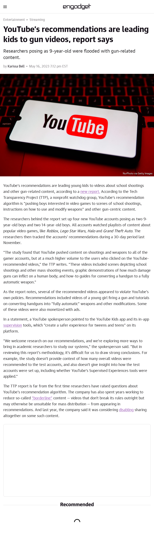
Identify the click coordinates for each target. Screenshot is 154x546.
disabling (126, 410)
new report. (90, 192)
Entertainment (14, 19)
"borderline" (42, 398)
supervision (12, 325)
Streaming (37, 19)
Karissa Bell (16, 66)
